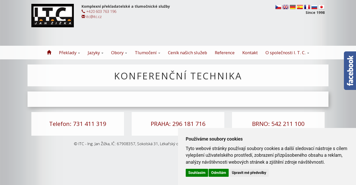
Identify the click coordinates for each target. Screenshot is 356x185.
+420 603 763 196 (99, 11)
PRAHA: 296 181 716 (178, 124)
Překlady (69, 52)
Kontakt (250, 52)
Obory (119, 52)
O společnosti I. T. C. (287, 52)
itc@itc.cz (92, 16)
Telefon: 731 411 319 (77, 124)
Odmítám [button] (218, 173)
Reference (225, 52)
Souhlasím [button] (197, 173)
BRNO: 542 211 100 (278, 124)
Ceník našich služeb (187, 52)
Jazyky (95, 52)
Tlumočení (147, 52)
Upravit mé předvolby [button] (249, 173)
